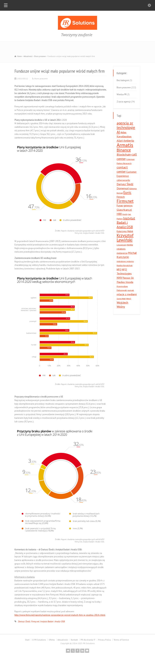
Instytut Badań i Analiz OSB (52, 621)
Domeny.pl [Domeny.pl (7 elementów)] (123, 188)
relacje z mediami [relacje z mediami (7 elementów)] (127, 294)
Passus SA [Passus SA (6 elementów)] (128, 277)
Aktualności (62, 639)
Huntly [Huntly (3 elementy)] (125, 214)
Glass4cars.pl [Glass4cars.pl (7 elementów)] (124, 209)
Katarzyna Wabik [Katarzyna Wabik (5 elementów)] (125, 231)
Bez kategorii (123, 80)
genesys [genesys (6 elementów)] (128, 205)
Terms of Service (121, 639)
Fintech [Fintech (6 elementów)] (121, 196)
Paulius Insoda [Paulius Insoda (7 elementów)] (125, 282)
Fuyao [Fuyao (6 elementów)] (120, 205)
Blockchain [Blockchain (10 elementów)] (124, 154)
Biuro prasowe (41, 78)
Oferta (52, 639)
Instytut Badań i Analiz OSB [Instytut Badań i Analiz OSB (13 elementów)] (126, 222)
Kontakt (74, 639)
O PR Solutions (39, 639)
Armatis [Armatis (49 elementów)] (125, 145)
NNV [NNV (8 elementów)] (119, 278)
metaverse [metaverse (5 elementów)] (122, 253)
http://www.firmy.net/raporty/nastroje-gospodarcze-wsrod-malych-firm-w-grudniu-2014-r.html (59, 615)
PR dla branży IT (88, 639)
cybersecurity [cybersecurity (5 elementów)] (123, 180)
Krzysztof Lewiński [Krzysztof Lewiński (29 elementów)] (125, 237)
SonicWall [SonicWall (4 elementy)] (121, 298)
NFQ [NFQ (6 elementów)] (119, 269)
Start (27, 639)
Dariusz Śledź (24, 621)
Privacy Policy (104, 639)
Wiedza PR (122, 94)
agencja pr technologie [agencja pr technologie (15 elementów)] (126, 125)
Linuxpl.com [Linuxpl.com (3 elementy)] (121, 245)
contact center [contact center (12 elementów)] (122, 169)
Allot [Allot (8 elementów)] (120, 141)
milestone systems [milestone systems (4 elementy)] (125, 261)
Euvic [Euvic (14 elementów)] (127, 192)
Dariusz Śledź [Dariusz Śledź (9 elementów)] (125, 184)
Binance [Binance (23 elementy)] (124, 150)
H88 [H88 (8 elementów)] (119, 214)
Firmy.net (35, 621)
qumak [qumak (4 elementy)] (130, 290)
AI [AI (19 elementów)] (118, 131)
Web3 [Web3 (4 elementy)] (128, 298)
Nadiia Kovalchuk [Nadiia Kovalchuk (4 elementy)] (125, 265)
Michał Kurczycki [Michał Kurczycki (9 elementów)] (127, 255)
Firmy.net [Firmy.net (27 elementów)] (125, 201)
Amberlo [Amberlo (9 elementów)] (128, 141)
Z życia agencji (123, 101)
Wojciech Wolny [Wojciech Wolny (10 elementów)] (122, 305)
